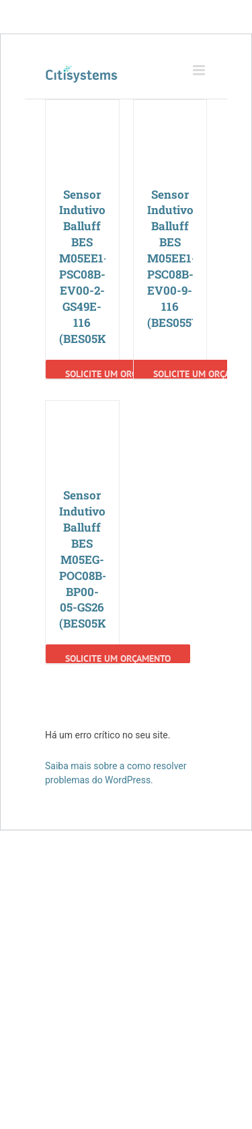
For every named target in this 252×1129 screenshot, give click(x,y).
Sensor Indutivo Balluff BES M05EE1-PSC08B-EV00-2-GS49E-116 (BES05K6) (88, 267)
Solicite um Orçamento (118, 373)
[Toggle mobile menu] (200, 70)
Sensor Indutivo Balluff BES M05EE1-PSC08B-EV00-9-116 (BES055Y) (175, 259)
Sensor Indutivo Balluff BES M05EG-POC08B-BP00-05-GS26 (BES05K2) (87, 559)
